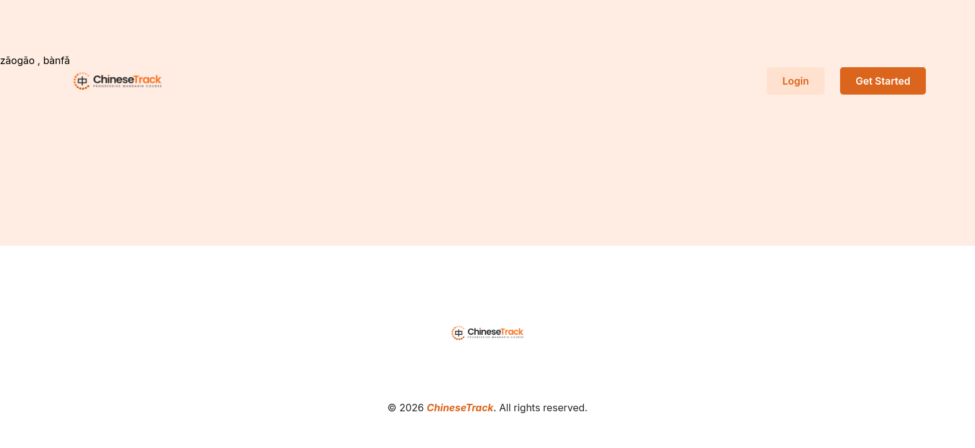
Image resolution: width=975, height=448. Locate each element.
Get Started (883, 81)
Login (795, 81)
